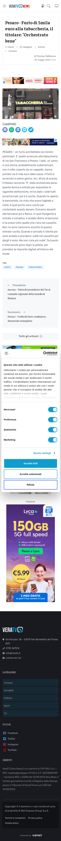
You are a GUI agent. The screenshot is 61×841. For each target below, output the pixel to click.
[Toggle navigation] (4, 5)
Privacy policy (35, 818)
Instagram (10, 744)
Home (9, 47)
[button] (51, 6)
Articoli (41, 47)
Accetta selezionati (30, 474)
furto (7, 267)
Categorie (26, 47)
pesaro (19, 267)
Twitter (9, 738)
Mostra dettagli (42, 453)
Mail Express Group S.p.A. (35, 810)
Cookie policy (12, 823)
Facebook (10, 733)
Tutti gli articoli (30, 336)
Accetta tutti (30, 463)
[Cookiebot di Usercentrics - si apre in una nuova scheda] (43, 353)
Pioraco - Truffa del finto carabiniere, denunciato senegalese (27, 318)
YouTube (10, 750)
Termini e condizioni (15, 818)
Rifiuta (30, 484)
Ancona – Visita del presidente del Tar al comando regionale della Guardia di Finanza (29, 294)
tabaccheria (35, 267)
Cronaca (13, 51)
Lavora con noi (12, 658)
